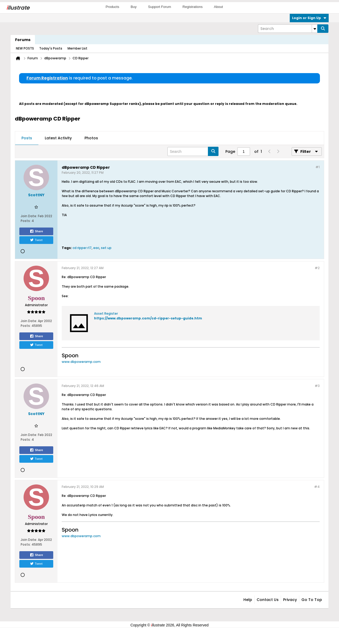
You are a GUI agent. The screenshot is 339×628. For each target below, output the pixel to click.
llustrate (17, 7)
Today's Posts (50, 48)
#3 (317, 386)
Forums (22, 39)
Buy (133, 7)
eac (96, 248)
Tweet (36, 240)
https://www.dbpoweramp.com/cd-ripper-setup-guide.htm (148, 318)
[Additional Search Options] (315, 28)
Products (112, 7)
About (218, 7)
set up (106, 248)
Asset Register (106, 313)
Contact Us (268, 599)
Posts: (26, 221)
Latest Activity (58, 138)
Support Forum (159, 7)
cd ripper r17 (82, 248)
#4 (317, 486)
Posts (26, 138)
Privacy (290, 599)
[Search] (287, 28)
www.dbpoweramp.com (81, 361)
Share (36, 231)
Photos (91, 138)
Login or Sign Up (309, 18)
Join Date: (29, 216)
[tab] (26, 138)
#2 (317, 268)
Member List (77, 48)
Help (247, 599)
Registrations (192, 7)
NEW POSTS (25, 48)
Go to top (311, 599)
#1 (317, 167)
